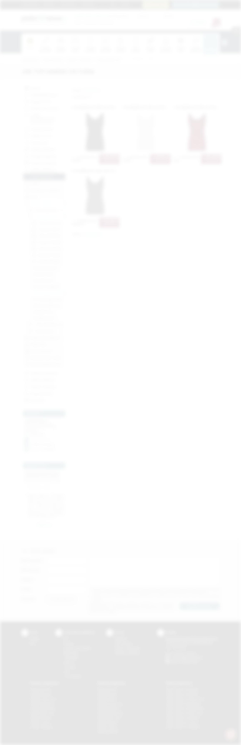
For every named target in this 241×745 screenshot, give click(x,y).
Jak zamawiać (68, 4)
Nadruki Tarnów (107, 726)
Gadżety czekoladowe (41, 373)
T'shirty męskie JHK (42, 210)
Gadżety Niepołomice (43, 708)
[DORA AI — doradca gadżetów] (230, 734)
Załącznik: (28, 599)
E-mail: (26, 589)
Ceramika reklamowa (40, 156)
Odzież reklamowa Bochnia (182, 694)
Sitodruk (69, 643)
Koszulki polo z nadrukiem (42, 190)
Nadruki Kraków (107, 699)
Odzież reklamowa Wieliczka (183, 726)
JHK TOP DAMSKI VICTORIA (138, 59)
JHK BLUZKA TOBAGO (46, 255)
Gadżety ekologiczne (40, 162)
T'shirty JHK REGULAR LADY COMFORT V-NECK (48, 236)
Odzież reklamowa (53, 59)
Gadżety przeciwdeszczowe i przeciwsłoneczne (40, 118)
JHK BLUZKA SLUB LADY (45, 268)
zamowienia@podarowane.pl (197, 4)
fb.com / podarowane (42, 449)
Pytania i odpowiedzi (127, 648)
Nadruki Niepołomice (110, 713)
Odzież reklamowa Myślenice (183, 703)
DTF (66, 638)
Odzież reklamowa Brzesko (182, 689)
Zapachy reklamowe (39, 379)
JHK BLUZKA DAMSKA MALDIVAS (48, 305)
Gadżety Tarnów (40, 722)
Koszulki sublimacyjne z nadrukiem (45, 364)
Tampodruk (71, 657)
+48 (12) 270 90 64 (184, 653)
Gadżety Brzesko (40, 694)
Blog (113, 4)
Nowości (32, 88)
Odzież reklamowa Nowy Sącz (184, 713)
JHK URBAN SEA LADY (43, 318)
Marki (103, 4)
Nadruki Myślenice (109, 708)
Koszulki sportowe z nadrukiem (45, 358)
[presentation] (224, 42)
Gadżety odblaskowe (40, 169)
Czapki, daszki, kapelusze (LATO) (45, 338)
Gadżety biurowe (37, 101)
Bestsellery (34, 400)
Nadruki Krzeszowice (110, 703)
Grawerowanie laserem (78, 648)
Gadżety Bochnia (40, 689)
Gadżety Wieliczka (41, 726)
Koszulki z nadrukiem (79, 59)
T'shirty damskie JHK (108, 59)
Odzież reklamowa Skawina (182, 717)
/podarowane (190, 661)
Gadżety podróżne (38, 129)
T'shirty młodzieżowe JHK (46, 325)
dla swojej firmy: (101, 16)
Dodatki (32, 184)
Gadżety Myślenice (41, 703)
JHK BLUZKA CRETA (42, 312)
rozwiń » (42, 502)
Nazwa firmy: (30, 570)
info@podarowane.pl (43, 444)
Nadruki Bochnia (107, 689)
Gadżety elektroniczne (41, 108)
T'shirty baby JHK (41, 331)
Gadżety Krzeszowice (43, 699)
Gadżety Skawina (40, 717)
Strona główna (30, 4)
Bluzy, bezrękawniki (39, 351)
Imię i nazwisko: (32, 560)
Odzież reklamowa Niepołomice (185, 708)
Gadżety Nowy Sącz (42, 713)
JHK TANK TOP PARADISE (45, 287)
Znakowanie (88, 4)
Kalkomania (71, 652)
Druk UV (69, 662)
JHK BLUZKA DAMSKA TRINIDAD (48, 262)
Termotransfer (72, 676)
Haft (66, 671)
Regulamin (49, 4)
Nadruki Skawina (108, 722)
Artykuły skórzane (38, 393)
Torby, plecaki (36, 142)
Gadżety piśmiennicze (41, 95)
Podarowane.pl (30, 59)
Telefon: (27, 579)
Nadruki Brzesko (108, 694)
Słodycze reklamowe (40, 386)
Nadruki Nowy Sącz (109, 717)
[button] (93, 90)
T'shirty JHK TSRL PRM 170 (48, 229)
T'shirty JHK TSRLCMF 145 (48, 223)
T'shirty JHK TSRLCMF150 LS (48, 242)
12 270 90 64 (158, 4)
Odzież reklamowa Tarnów (182, 722)
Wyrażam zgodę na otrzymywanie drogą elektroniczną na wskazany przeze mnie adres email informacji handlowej (156, 598)
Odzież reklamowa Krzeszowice (185, 699)
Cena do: (168, 16)
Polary (31, 197)
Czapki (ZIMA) (35, 344)
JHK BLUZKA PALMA (42, 274)
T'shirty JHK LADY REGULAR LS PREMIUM (48, 249)
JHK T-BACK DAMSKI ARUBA (47, 299)
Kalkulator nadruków (127, 652)
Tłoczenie (70, 666)
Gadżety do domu (38, 135)
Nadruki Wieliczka (108, 731)
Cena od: (143, 16)
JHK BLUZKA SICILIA (42, 280)
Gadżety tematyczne (40, 149)
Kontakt (124, 4)
